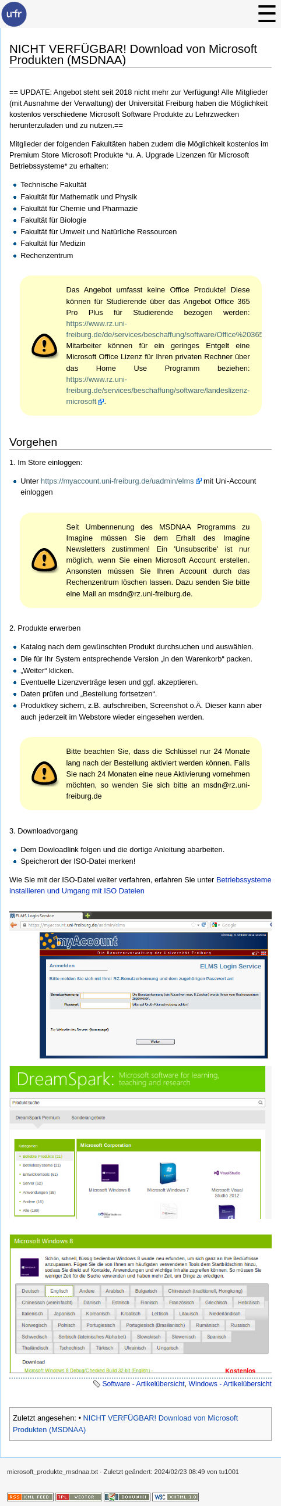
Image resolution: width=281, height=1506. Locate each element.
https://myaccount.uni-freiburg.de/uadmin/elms (117, 481)
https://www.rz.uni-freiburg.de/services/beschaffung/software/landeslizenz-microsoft (158, 390)
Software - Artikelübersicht (143, 1384)
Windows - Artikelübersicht (230, 1384)
